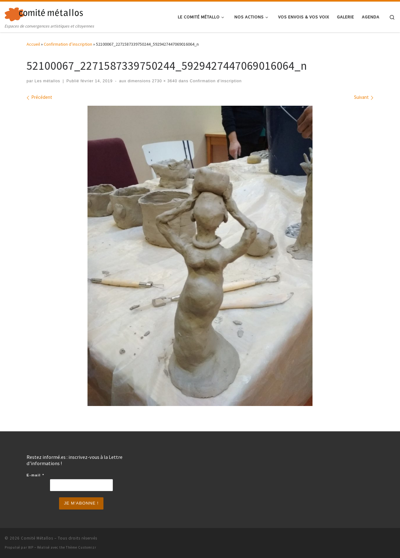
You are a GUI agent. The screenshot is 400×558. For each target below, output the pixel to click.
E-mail (35, 475)
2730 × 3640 (164, 81)
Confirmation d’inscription (68, 44)
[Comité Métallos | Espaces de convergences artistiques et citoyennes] (44, 13)
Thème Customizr (81, 547)
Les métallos (47, 81)
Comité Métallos (37, 538)
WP (30, 547)
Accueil (33, 44)
